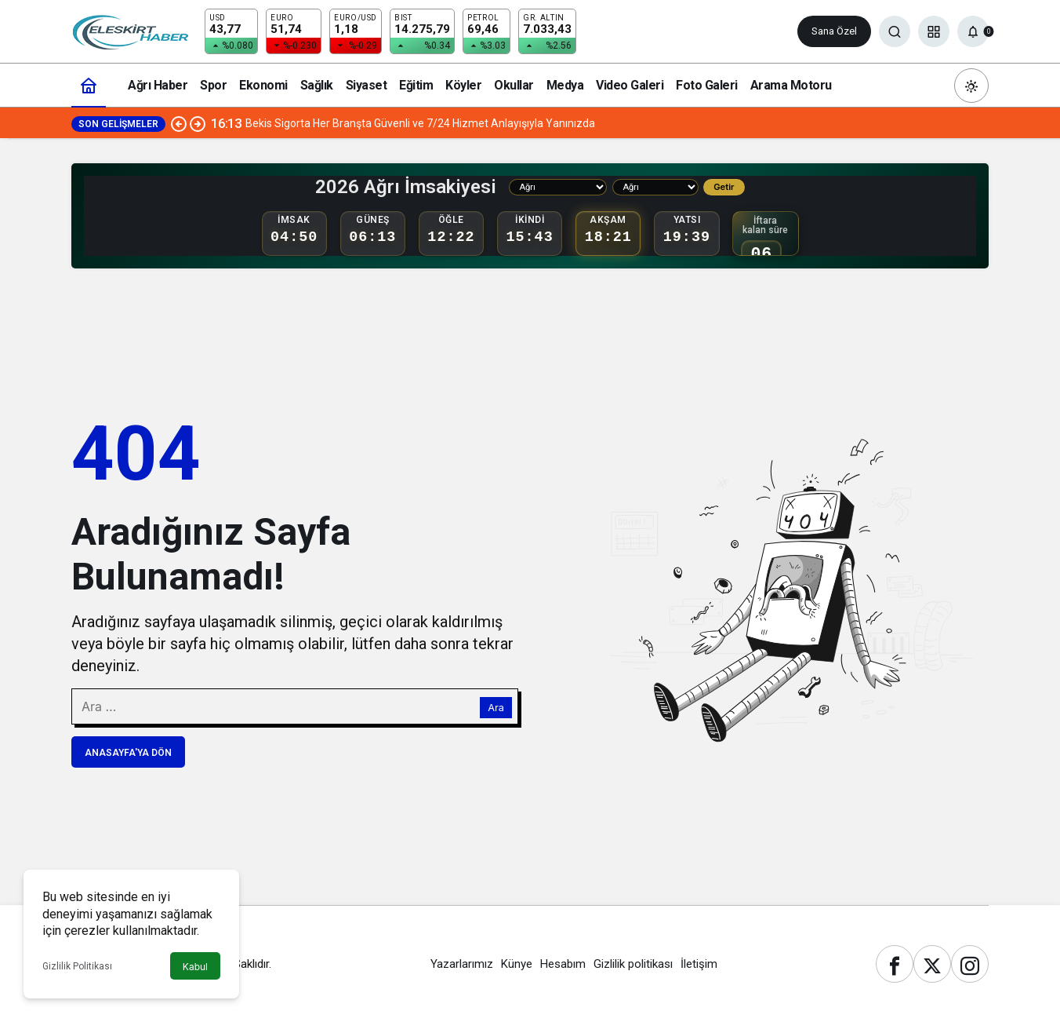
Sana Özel (834, 31)
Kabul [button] (195, 967)
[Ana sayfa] (88, 85)
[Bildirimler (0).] (973, 31)
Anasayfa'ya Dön (128, 752)
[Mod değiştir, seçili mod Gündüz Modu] (971, 85)
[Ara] (894, 31)
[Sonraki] (197, 123)
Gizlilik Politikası (77, 966)
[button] (933, 31)
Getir (723, 186)
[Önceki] (178, 123)
